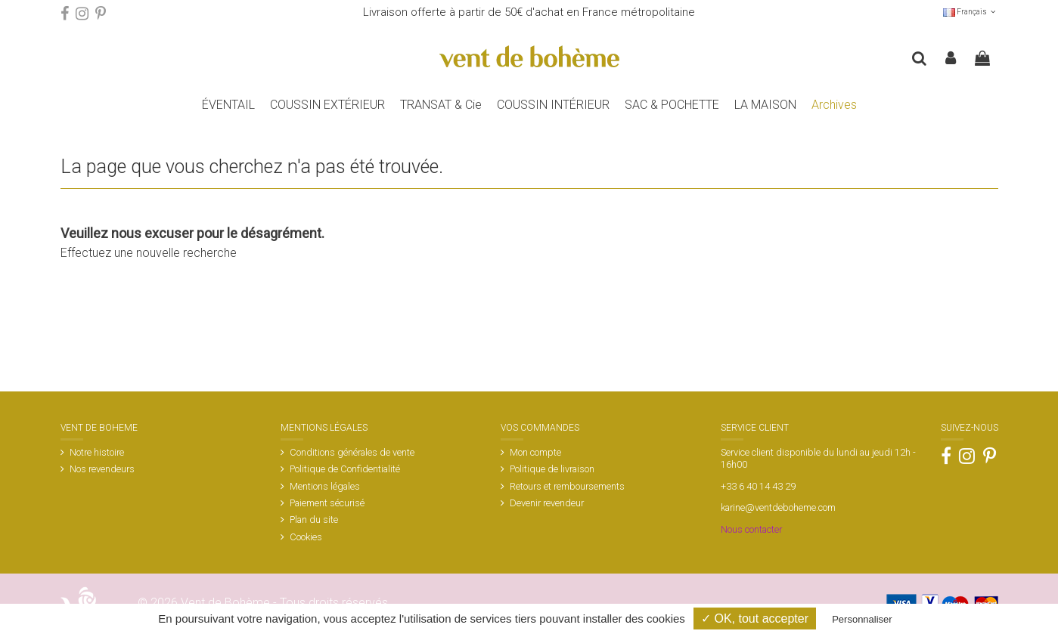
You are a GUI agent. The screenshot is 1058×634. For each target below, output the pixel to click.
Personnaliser (862, 619)
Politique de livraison (552, 469)
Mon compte (535, 452)
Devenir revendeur (547, 503)
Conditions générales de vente (352, 452)
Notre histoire (97, 452)
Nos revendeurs (102, 469)
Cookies (306, 537)
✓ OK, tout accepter (754, 618)
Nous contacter (751, 529)
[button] (327, 105)
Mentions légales (325, 486)
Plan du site (314, 519)
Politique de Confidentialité (345, 469)
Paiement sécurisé (327, 503)
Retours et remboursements (567, 486)
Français (970, 12)
